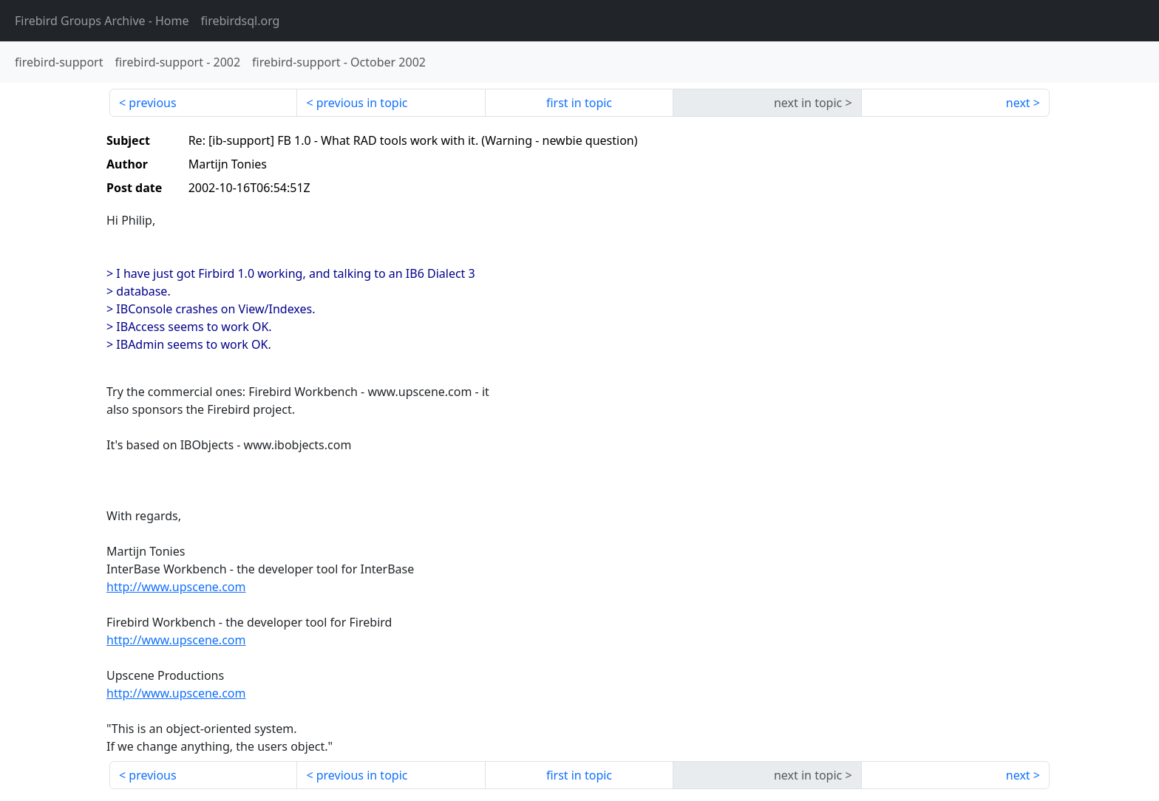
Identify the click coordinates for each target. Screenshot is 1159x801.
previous (152, 103)
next (1018, 103)
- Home (102, 21)
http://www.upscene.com (175, 587)
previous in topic (362, 103)
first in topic (579, 103)
